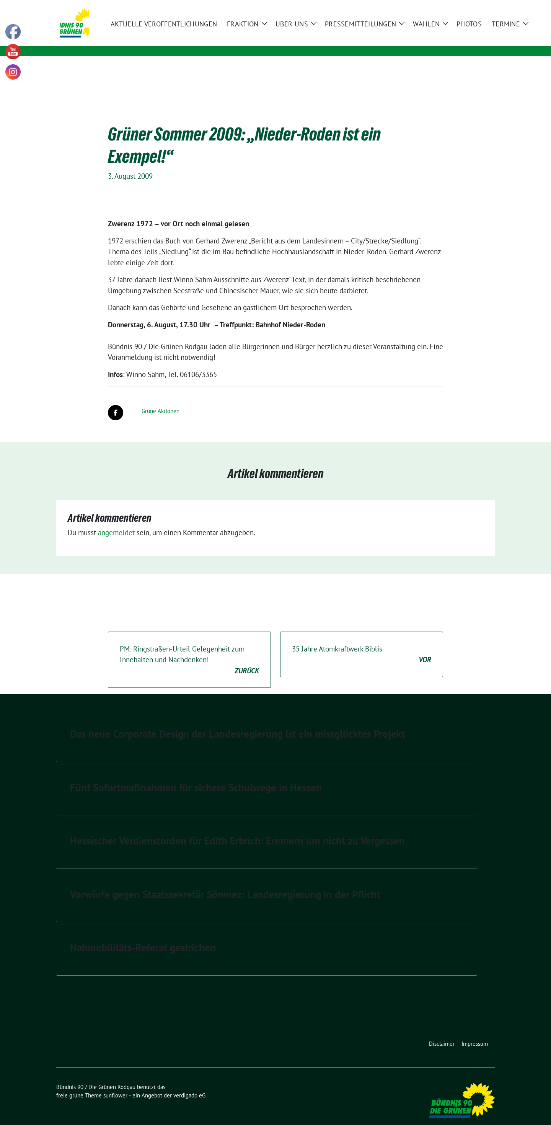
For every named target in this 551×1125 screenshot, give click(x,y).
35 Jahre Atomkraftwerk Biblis (361, 642)
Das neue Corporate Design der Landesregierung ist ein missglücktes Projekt (237, 721)
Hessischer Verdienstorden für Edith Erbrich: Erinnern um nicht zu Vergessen (237, 828)
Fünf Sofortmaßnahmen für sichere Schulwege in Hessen (196, 775)
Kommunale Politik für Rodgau (174, 40)
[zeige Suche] (481, 6)
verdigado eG (189, 1083)
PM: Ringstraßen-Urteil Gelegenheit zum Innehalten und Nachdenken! (189, 648)
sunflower (115, 1083)
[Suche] (470, 6)
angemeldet (116, 520)
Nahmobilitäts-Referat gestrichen (143, 935)
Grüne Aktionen (160, 399)
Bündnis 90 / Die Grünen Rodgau (185, 29)
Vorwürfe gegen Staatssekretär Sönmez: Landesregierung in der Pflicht (225, 882)
